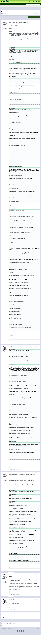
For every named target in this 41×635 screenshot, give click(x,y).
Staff (9, 6)
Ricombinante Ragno (11, 394)
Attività (5, 4)
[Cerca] (30, 4)
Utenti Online (12, 6)
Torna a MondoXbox (10, 4)
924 (5, 27)
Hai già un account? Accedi (32, 1)
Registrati (38, 1)
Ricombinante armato (11, 382)
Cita (10, 340)
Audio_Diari (10, 336)
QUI (25, 530)
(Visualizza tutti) (15, 623)
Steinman (10, 495)
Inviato (11, 346)
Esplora (2, 4)
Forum (1, 6)
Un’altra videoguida (11, 59)
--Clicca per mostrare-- (13, 47)
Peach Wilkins (11, 502)
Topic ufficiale (10, 28)
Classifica (17, 6)
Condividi (31, 13)
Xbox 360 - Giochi (10, 14)
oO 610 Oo (6, 13)
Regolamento (5, 6)
